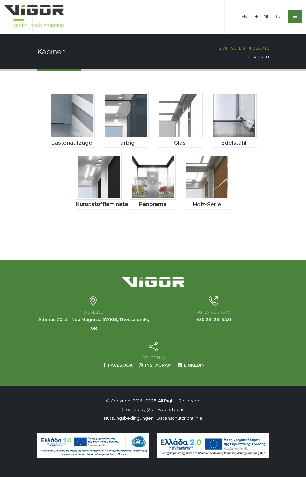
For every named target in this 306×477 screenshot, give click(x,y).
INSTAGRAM (155, 365)
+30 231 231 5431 (214, 319)
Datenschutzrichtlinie (179, 418)
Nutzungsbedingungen (129, 418)
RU (277, 16)
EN (244, 16)
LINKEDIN (191, 365)
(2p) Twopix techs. (166, 409)
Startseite (230, 48)
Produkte (258, 48)
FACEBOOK (118, 365)
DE (255, 16)
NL (266, 16)
